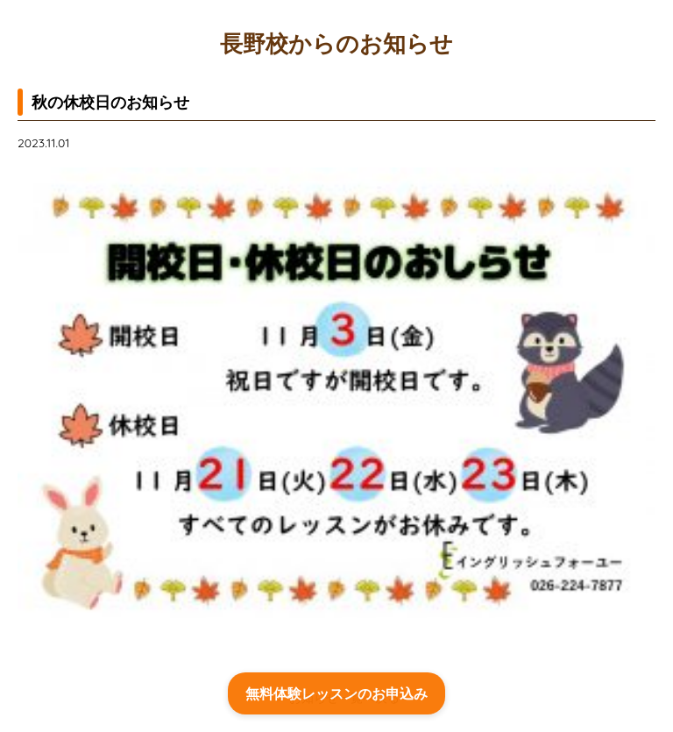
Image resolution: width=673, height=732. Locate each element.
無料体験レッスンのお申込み (336, 693)
